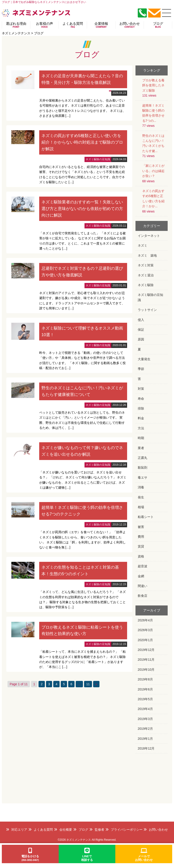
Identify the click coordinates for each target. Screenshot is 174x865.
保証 (141, 329)
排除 (141, 408)
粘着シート (146, 517)
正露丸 (142, 458)
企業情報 (101, 25)
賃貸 (141, 546)
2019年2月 (145, 728)
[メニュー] (166, 13)
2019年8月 (145, 679)
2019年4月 (145, 709)
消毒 (141, 487)
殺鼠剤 (142, 467)
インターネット (149, 236)
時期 (141, 438)
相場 (141, 507)
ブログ (158, 25)
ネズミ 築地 (147, 255)
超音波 (142, 566)
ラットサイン (147, 310)
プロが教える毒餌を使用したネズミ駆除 (153, 85)
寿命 (141, 398)
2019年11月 (146, 659)
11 (88, 684)
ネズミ (142, 245)
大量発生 (144, 359)
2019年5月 (145, 699)
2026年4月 (145, 620)
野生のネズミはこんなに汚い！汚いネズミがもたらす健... (153, 143)
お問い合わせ (130, 25)
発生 (141, 497)
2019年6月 (145, 689)
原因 (141, 339)
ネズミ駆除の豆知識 (150, 297)
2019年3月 (145, 719)
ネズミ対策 (146, 265)
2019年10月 (146, 669)
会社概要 (63, 829)
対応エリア (16, 829)
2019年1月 (145, 738)
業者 (141, 448)
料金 (141, 418)
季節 (141, 369)
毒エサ (142, 477)
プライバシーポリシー (124, 829)
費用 (141, 536)
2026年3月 (145, 630)
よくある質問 (73, 25)
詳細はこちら (69, 93)
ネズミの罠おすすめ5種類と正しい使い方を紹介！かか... (153, 198)
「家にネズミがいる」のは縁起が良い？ (153, 171)
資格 (141, 556)
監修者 (96, 829)
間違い (142, 586)
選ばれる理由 (16, 25)
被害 (141, 527)
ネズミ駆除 (146, 285)
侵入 (141, 320)
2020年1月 (145, 640)
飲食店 (142, 596)
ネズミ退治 (146, 275)
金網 (141, 576)
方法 (141, 428)
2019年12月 (146, 650)
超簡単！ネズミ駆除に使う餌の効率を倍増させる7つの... (153, 113)
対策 (141, 388)
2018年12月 (146, 748)
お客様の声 (44, 25)
